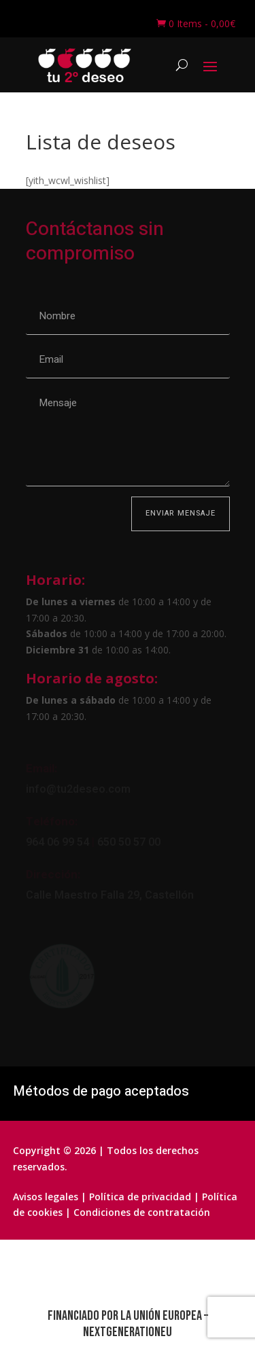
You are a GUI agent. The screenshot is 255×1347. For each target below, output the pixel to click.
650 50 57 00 (127, 842)
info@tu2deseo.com (78, 789)
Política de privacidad (140, 1196)
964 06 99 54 (57, 842)
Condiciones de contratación (141, 1212)
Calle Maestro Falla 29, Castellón (110, 895)
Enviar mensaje (181, 513)
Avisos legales (45, 1196)
